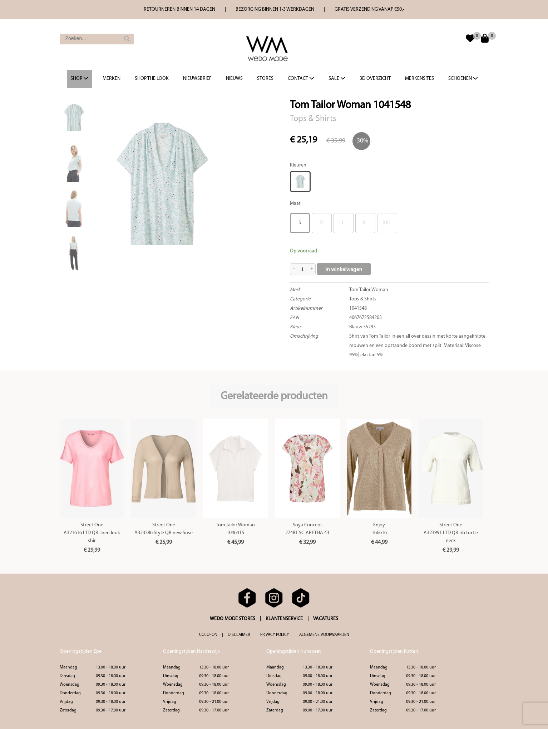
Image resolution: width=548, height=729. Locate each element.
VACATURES (325, 619)
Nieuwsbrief (197, 78)
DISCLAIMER (239, 635)
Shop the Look (152, 78)
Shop (79, 78)
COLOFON (208, 635)
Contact (301, 78)
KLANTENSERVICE (284, 619)
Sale (337, 78)
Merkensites (419, 78)
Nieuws (234, 78)
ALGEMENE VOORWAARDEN (324, 635)
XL (365, 223)
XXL (387, 223)
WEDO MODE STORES (232, 619)
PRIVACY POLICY (274, 635)
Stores (265, 78)
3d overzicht (375, 78)
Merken (111, 78)
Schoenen (463, 78)
